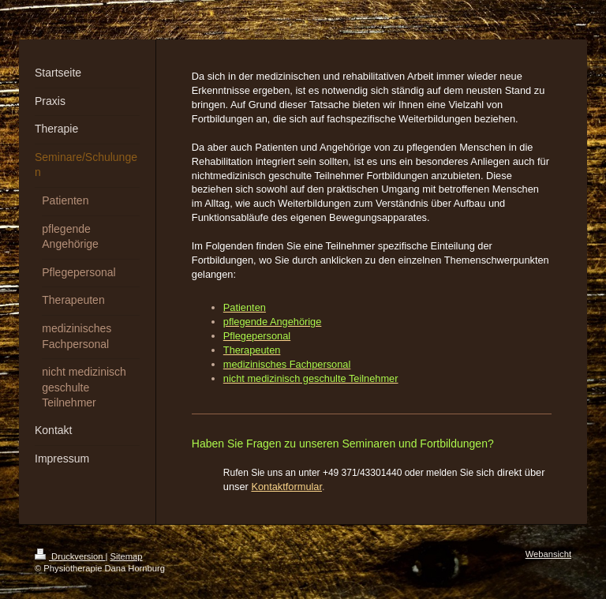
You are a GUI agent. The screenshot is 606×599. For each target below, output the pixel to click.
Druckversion (70, 556)
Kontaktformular (286, 486)
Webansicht (548, 554)
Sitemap (126, 556)
